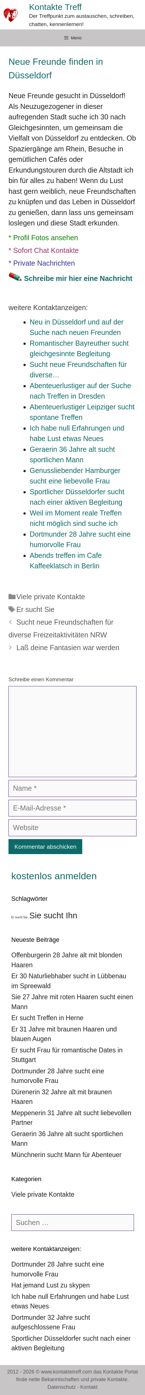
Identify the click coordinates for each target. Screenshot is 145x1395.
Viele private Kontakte (50, 597)
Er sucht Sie (35, 609)
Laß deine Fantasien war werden (67, 648)
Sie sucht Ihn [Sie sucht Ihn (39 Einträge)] (53, 915)
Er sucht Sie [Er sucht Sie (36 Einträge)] (19, 917)
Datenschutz (61, 1387)
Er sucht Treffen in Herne (47, 1018)
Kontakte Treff (55, 7)
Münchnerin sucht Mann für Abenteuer (66, 1154)
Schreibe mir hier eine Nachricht (78, 278)
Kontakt (89, 1387)
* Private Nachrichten (41, 263)
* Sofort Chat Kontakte (43, 250)
